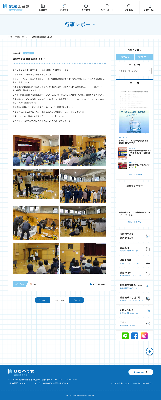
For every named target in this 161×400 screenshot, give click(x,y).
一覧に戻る (59, 300)
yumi (35, 284)
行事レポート (26, 37)
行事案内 (125, 57)
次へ (75, 300)
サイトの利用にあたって (121, 383)
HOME (10, 37)
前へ (43, 300)
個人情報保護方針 (145, 383)
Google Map (139, 372)
